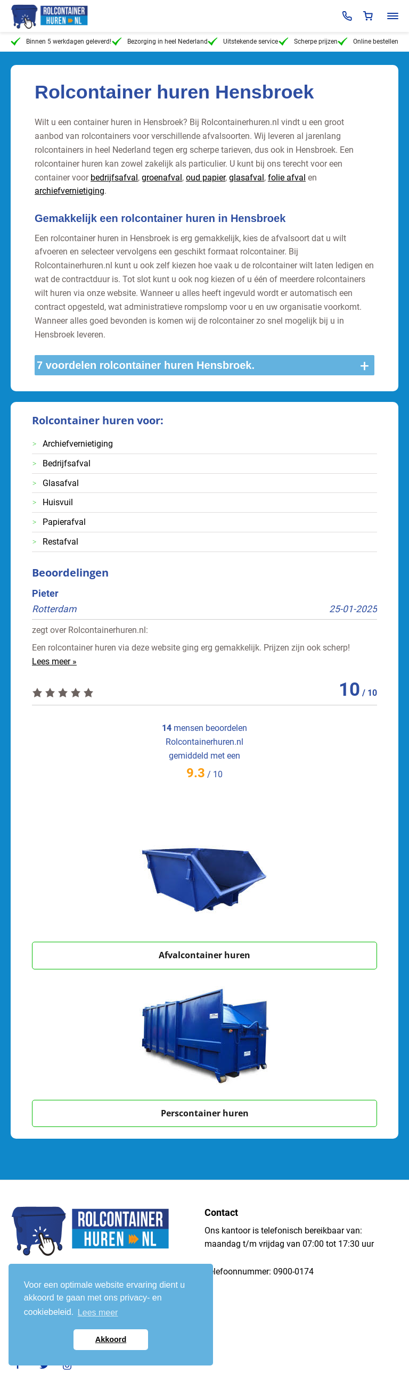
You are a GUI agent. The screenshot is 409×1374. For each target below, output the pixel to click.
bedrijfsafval (114, 177)
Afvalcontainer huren (204, 955)
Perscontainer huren (205, 1113)
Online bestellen (368, 41)
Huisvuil (58, 502)
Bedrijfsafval (67, 463)
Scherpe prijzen (308, 41)
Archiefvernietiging (78, 444)
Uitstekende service (243, 41)
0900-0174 (293, 1271)
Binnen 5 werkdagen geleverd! (61, 41)
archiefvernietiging (69, 191)
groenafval (162, 177)
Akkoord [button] (110, 1339)
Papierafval (64, 522)
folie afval (287, 177)
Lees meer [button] (98, 1312)
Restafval (60, 542)
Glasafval (61, 483)
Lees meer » (54, 661)
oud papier (205, 177)
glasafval (246, 177)
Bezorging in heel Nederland (160, 41)
